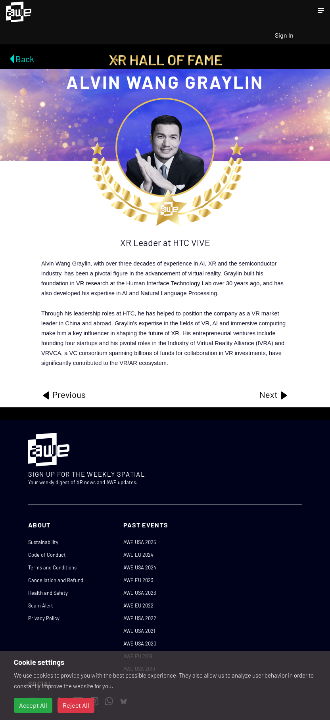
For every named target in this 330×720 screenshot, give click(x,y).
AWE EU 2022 (138, 605)
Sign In (284, 35)
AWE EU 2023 (138, 580)
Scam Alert (40, 605)
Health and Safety (48, 593)
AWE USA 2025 (139, 542)
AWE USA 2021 (139, 631)
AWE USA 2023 (139, 593)
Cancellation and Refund (55, 580)
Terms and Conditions (52, 567)
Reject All (76, 705)
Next (274, 394)
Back (24, 58)
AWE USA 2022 (139, 618)
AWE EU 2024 (138, 555)
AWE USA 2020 (139, 643)
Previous (63, 394)
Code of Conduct (47, 555)
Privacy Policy (43, 618)
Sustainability (43, 542)
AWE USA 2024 (139, 567)
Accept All (33, 705)
